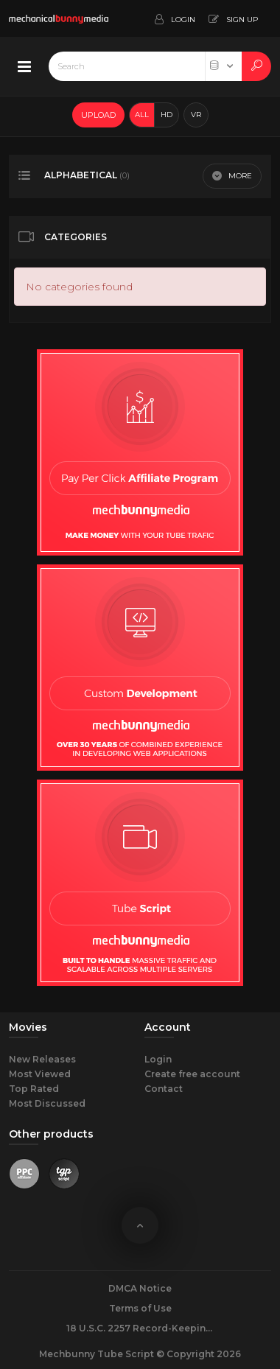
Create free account (192, 1073)
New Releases (42, 1059)
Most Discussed (47, 1103)
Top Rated (34, 1088)
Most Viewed (40, 1073)
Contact (163, 1088)
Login (158, 1059)
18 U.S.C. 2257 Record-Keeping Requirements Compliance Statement (140, 1328)
